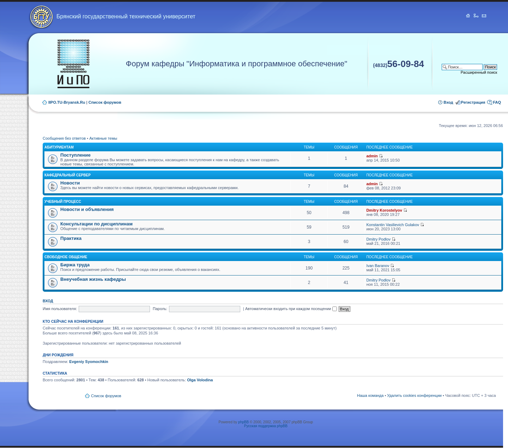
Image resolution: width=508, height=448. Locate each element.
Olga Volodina (200, 380)
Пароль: (160, 309)
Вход (448, 102)
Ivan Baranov (377, 266)
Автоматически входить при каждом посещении (291, 309)
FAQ (497, 102)
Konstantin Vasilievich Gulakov (392, 225)
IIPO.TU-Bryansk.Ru (66, 102)
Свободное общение (65, 257)
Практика (70, 238)
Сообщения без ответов (64, 138)
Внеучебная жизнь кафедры (93, 279)
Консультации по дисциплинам (96, 223)
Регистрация (473, 102)
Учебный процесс (62, 202)
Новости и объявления (87, 209)
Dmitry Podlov (378, 239)
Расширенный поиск (479, 72)
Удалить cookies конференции (414, 395)
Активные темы (103, 138)
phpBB (243, 422)
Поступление (75, 155)
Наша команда (370, 395)
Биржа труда (75, 264)
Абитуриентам (59, 147)
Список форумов (105, 102)
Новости (70, 183)
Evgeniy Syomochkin (88, 361)
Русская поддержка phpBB (266, 426)
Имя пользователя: (60, 309)
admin (371, 156)
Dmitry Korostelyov (384, 210)
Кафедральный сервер (67, 175)
